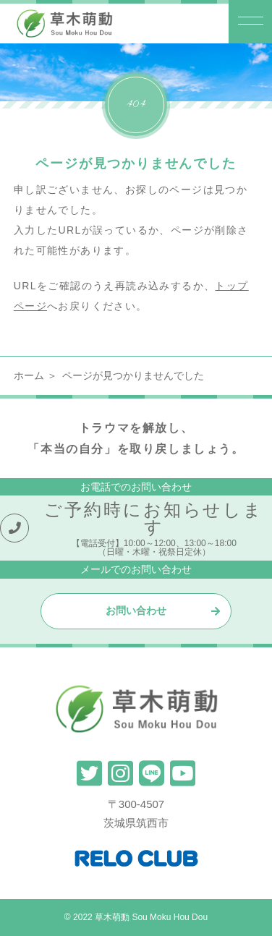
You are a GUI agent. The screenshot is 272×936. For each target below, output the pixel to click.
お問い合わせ (136, 610)
